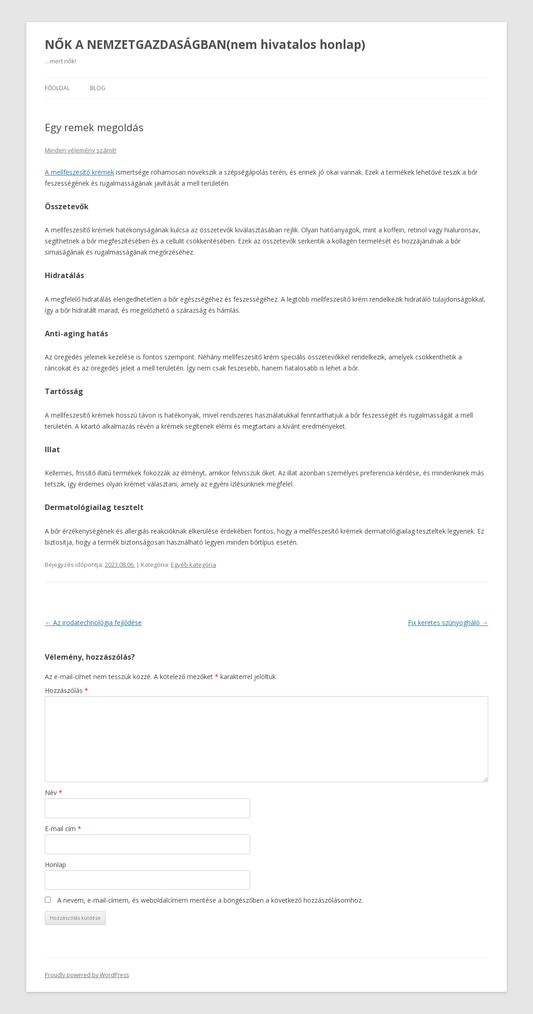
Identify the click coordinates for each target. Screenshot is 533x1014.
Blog (97, 88)
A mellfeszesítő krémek (79, 172)
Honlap (55, 864)
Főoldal (57, 88)
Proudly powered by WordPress (87, 975)
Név (53, 792)
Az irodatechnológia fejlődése (93, 622)
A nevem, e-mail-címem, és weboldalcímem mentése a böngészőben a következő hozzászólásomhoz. (210, 900)
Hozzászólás (66, 690)
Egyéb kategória (193, 564)
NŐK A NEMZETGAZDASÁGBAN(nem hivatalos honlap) (205, 44)
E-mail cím (63, 828)
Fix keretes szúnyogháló (448, 622)
